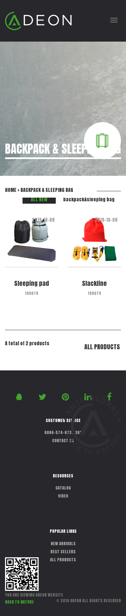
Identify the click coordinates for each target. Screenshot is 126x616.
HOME (10, 190)
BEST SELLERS (63, 552)
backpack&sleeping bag (89, 199)
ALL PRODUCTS (102, 346)
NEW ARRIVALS (63, 544)
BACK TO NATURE (19, 602)
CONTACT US (63, 441)
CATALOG (63, 488)
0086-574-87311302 (63, 432)
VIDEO (63, 496)
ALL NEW (39, 199)
